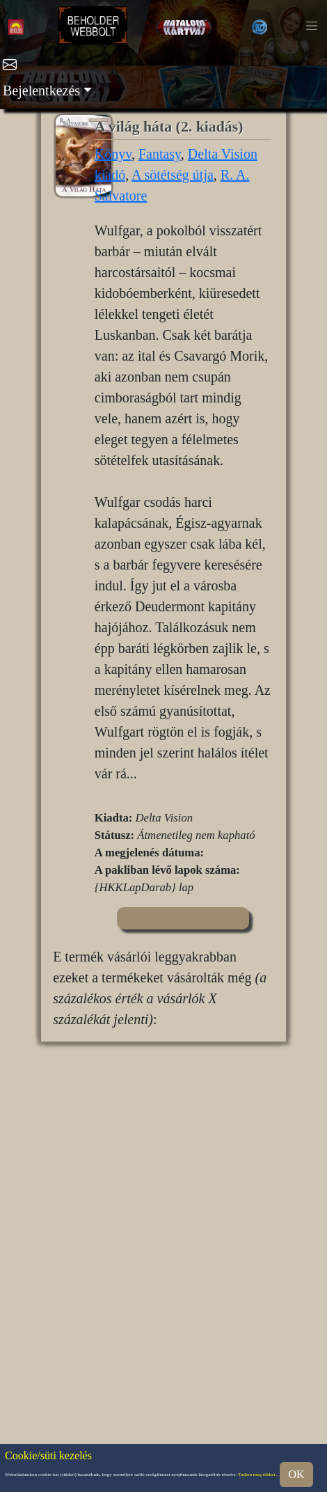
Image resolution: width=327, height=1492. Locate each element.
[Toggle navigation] (311, 26)
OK (296, 1474)
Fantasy (159, 154)
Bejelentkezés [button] (41, 90)
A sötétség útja (172, 174)
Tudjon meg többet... (258, 1474)
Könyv (113, 154)
